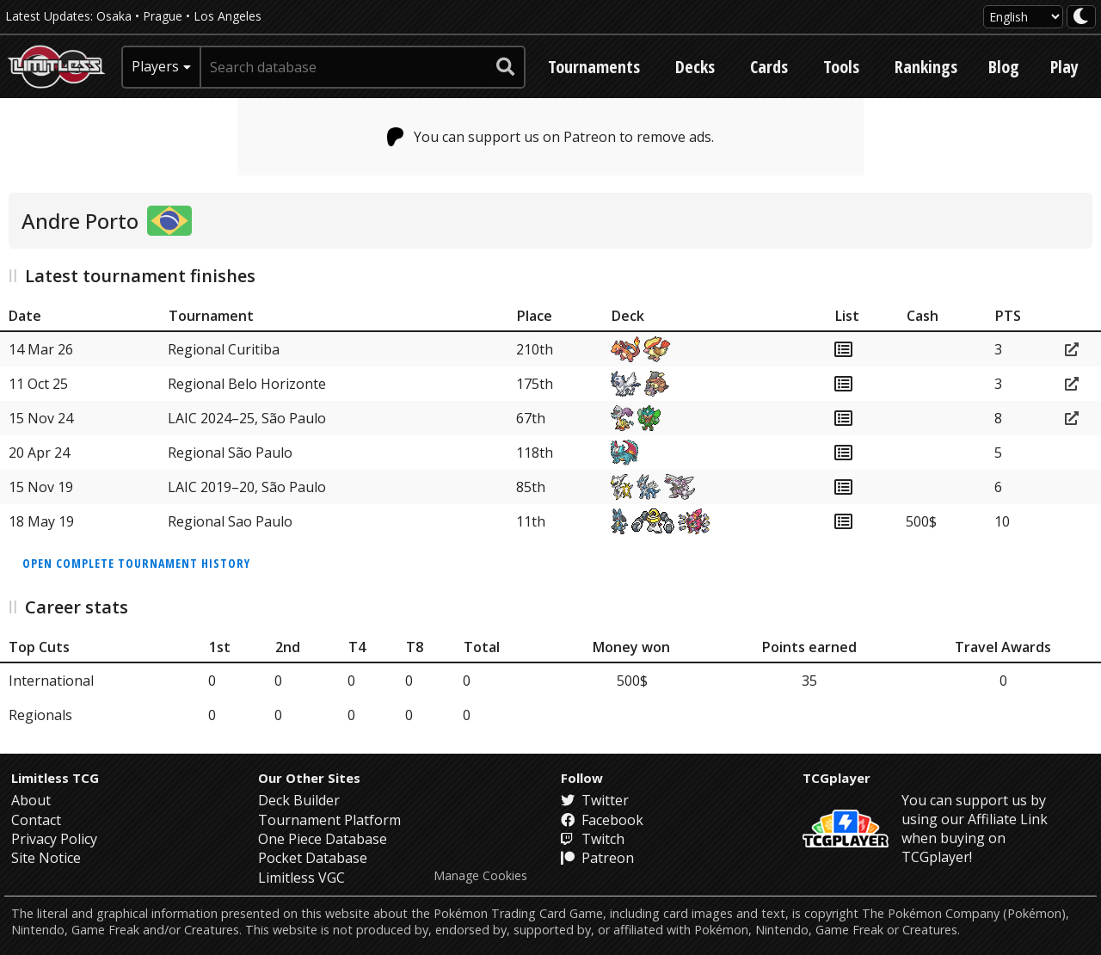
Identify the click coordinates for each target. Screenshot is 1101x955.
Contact (36, 819)
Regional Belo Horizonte (247, 383)
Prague (162, 16)
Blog (1003, 66)
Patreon (597, 857)
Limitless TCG (55, 777)
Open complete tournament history (136, 563)
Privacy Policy (54, 838)
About (31, 800)
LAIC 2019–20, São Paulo (247, 487)
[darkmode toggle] (1081, 16)
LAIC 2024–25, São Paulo (247, 418)
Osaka (114, 16)
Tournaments (594, 66)
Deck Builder (299, 800)
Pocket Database (312, 857)
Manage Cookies (480, 876)
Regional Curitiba (224, 349)
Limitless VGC (301, 877)
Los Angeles (227, 16)
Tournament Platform (329, 819)
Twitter (595, 800)
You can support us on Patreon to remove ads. (551, 136)
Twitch (592, 838)
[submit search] (506, 67)
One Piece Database (322, 838)
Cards (769, 66)
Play (1064, 66)
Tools (841, 66)
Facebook (602, 819)
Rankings (926, 66)
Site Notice (46, 857)
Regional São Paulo (230, 452)
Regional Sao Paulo (230, 521)
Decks (695, 66)
